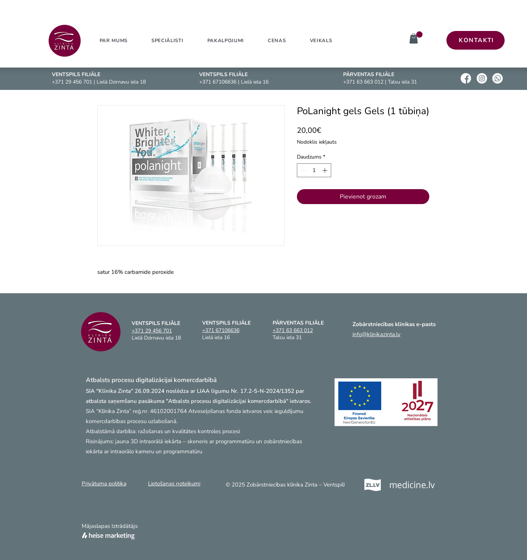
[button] (225, 41)
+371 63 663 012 (363, 81)
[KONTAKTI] (475, 40)
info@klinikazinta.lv (376, 334)
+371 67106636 (217, 81)
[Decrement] (302, 170)
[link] (419, 34)
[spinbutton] (314, 170)
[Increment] (325, 170)
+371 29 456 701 (72, 81)
